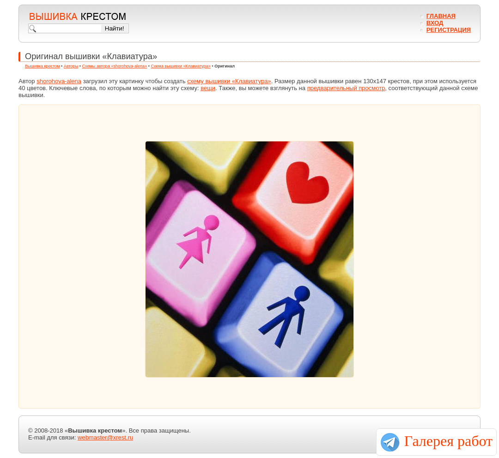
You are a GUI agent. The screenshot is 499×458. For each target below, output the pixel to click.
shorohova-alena (59, 81)
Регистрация (448, 29)
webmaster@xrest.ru (105, 437)
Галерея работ (448, 441)
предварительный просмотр (346, 88)
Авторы (71, 66)
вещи (208, 88)
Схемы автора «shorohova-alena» (114, 66)
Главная (441, 15)
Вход (434, 22)
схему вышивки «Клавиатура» (229, 81)
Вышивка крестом (42, 66)
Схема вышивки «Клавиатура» (180, 66)
